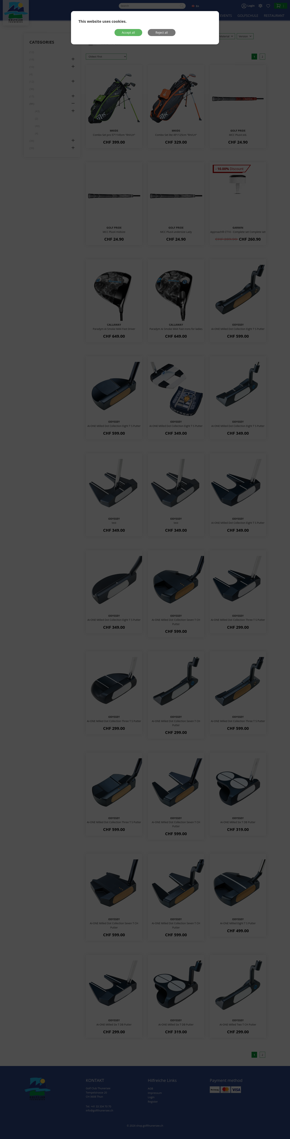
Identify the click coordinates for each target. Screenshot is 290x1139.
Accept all (128, 32)
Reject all (162, 32)
